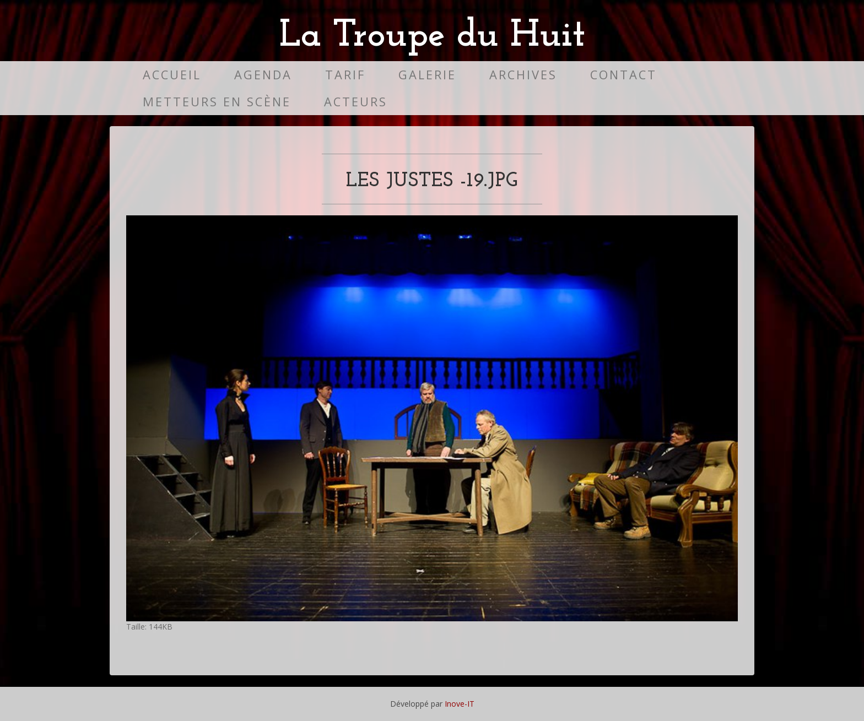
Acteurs (355, 102)
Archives (523, 75)
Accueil (172, 75)
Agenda (263, 75)
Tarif (345, 75)
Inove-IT (459, 703)
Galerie (427, 75)
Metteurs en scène (217, 102)
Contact (623, 75)
